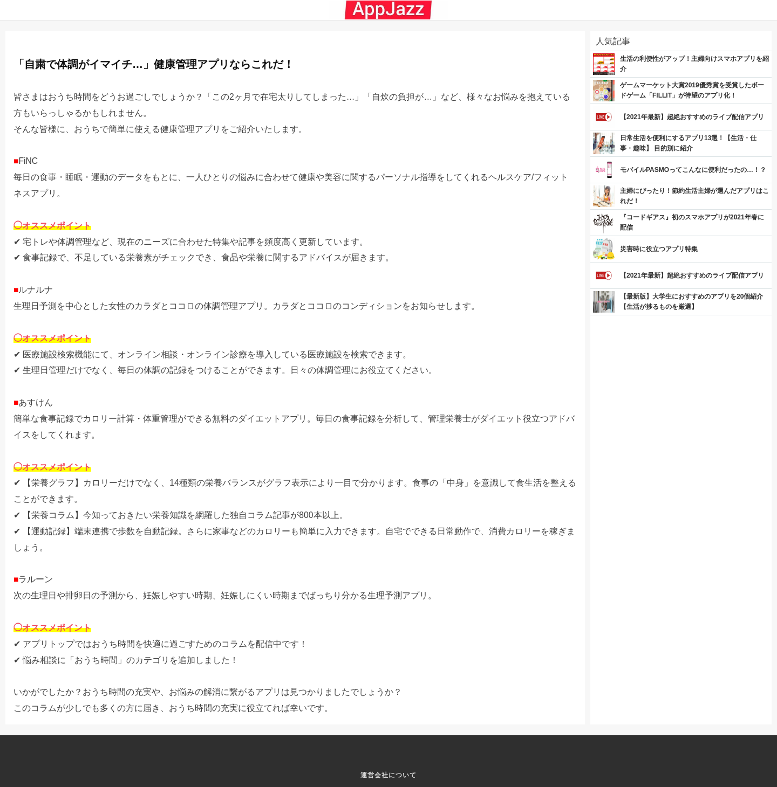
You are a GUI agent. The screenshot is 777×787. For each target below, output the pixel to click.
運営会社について (388, 775)
